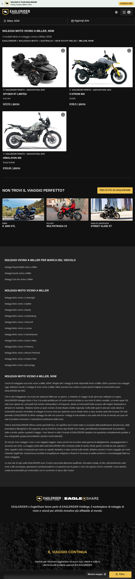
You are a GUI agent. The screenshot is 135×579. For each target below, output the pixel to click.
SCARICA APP (126, 3)
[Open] (67, 20)
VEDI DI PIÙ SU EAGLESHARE (115, 190)
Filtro (120, 574)
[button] (34, 76)
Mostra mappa (97, 574)
